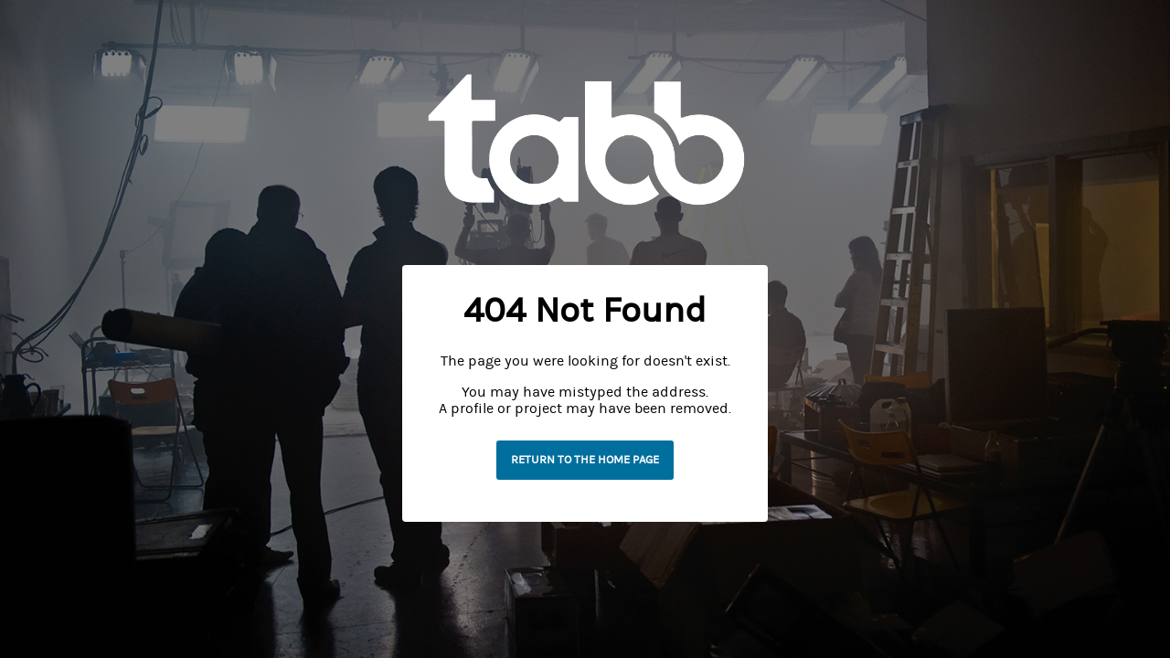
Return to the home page (585, 459)
